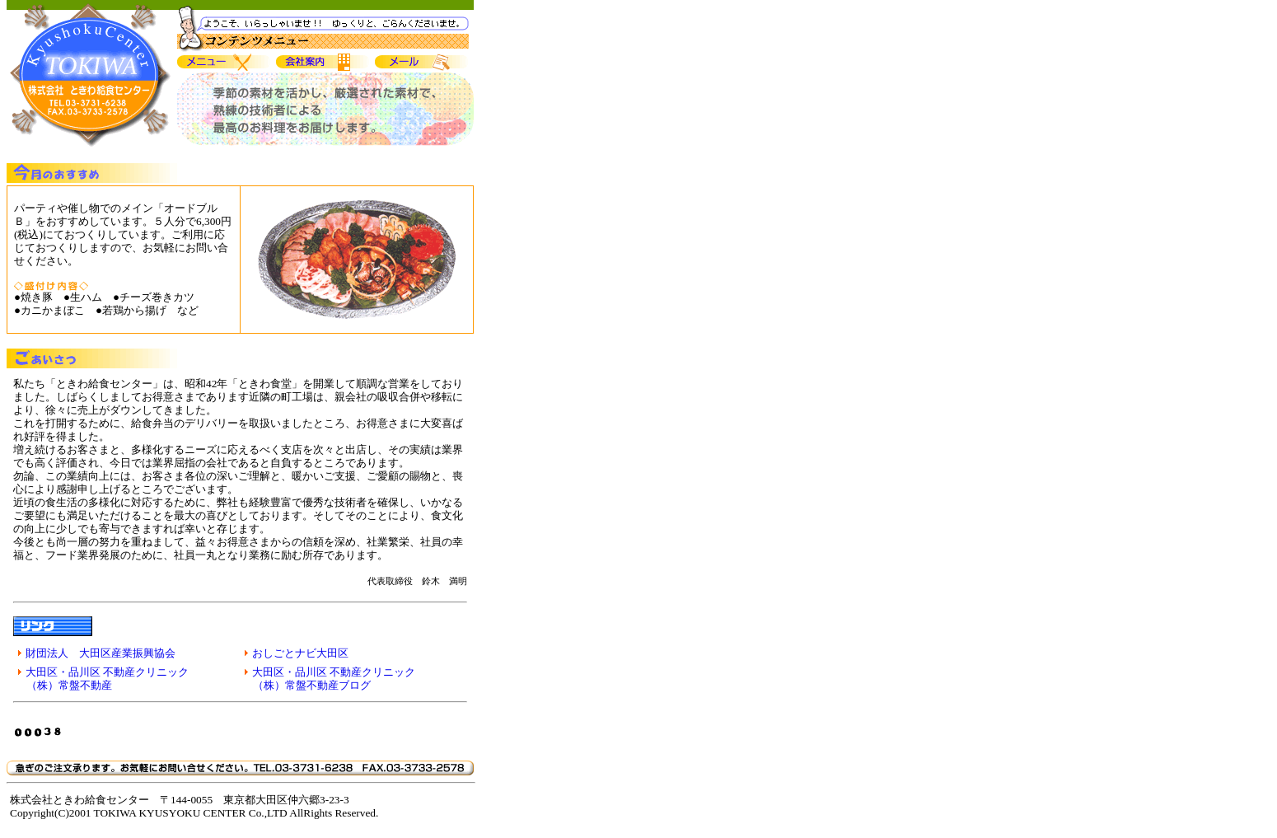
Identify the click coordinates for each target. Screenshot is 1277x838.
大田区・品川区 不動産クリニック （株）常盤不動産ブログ (328, 678)
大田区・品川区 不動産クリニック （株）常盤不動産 (102, 678)
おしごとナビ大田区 (300, 653)
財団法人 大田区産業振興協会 (100, 653)
